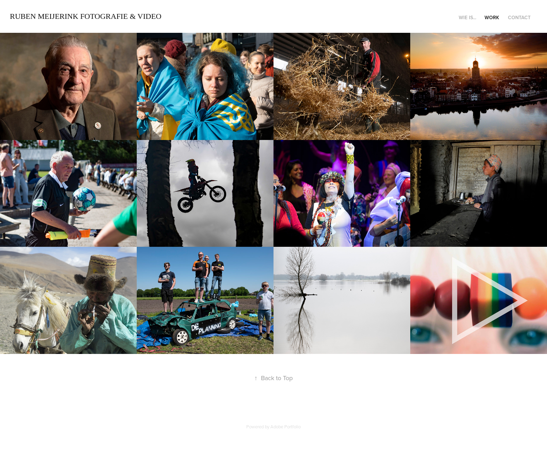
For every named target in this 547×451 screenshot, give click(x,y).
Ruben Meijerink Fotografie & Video (85, 16)
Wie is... (467, 17)
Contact (519, 17)
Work (492, 17)
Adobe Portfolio (285, 426)
